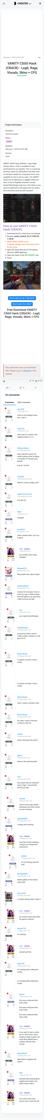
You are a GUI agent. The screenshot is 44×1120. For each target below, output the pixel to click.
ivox (20, 610)
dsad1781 (21, 964)
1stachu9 (20, 477)
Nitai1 (19, 512)
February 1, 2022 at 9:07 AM (13, 57)
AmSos (22, 994)
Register (27, 371)
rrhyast (19, 734)
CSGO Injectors (20, 252)
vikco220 (20, 409)
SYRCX (23, 856)
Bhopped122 (22, 568)
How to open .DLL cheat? (22, 304)
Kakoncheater (22, 697)
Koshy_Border (22, 654)
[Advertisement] (22, 33)
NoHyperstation (23, 448)
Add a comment (24, 402)
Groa (19, 777)
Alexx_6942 (21, 893)
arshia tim (21, 429)
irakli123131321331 (24, 494)
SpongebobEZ (22, 819)
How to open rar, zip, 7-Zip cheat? (22, 298)
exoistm (22, 799)
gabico (19, 755)
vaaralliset (21, 529)
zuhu (21, 549)
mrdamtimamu (22, 628)
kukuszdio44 (22, 1053)
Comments (9, 402)
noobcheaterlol (22, 586)
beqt (21, 1073)
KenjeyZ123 (21, 928)
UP (4, 382)
